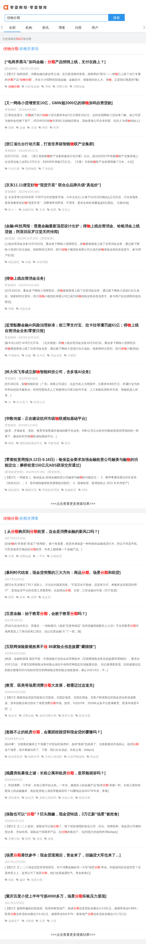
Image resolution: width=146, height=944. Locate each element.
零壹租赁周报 (50, 490)
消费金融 (79, 86)
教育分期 (67, 715)
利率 (56, 127)
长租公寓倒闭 (53, 756)
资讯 (45, 27)
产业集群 (47, 168)
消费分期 (62, 86)
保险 (50, 838)
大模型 (71, 355)
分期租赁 (56, 556)
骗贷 (22, 879)
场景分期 (36, 879)
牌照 (11, 597)
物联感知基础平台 (31, 443)
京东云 (65, 209)
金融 (22, 127)
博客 (62, 27)
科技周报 (42, 262)
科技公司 (39, 402)
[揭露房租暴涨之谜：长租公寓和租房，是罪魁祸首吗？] (55, 773)
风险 (11, 879)
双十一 (13, 209)
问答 (78, 27)
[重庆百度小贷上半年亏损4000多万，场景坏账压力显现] (55, 896)
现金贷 (46, 597)
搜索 (116, 18)
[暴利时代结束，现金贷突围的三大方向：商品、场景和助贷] (63, 573)
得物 (48, 86)
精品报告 (14, 262)
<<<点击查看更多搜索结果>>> (73, 503)
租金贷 (94, 756)
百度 (42, 921)
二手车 (41, 556)
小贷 (53, 921)
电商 (53, 209)
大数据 (30, 921)
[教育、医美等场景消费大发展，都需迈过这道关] (49, 685)
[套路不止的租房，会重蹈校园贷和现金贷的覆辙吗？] (53, 732)
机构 (29, 27)
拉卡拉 (41, 355)
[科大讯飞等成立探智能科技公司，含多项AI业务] (47, 372)
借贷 (39, 838)
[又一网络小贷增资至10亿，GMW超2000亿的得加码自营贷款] (59, 103)
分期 (11, 556)
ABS (84, 490)
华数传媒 (53, 443)
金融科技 (28, 209)
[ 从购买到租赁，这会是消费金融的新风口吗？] (52, 532)
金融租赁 (70, 490)
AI (10, 402)
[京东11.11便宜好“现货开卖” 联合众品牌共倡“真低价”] (53, 185)
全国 (33, 127)
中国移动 (14, 355)
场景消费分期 (48, 715)
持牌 (33, 597)
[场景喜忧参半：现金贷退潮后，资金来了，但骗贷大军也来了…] (63, 855)
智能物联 (31, 168)
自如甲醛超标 (76, 756)
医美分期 (84, 715)
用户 (95, 27)
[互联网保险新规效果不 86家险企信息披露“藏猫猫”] (50, 647)
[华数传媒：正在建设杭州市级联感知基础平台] (46, 419)
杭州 (67, 443)
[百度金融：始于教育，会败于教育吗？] (46, 614)
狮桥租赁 (31, 490)
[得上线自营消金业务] (25, 278)
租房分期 (84, 797)
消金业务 (25, 308)
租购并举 (33, 756)
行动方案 (14, 168)
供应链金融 (32, 86)
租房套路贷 (15, 756)
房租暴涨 (14, 797)
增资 (45, 127)
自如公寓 (67, 797)
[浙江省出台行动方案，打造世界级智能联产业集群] (49, 144)
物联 (11, 443)
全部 (12, 27)
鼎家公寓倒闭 (48, 797)
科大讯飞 (22, 402)
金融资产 (14, 921)
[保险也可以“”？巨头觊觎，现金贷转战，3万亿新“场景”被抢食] (62, 814)
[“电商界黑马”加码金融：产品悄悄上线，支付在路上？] (55, 62)
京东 (42, 209)
